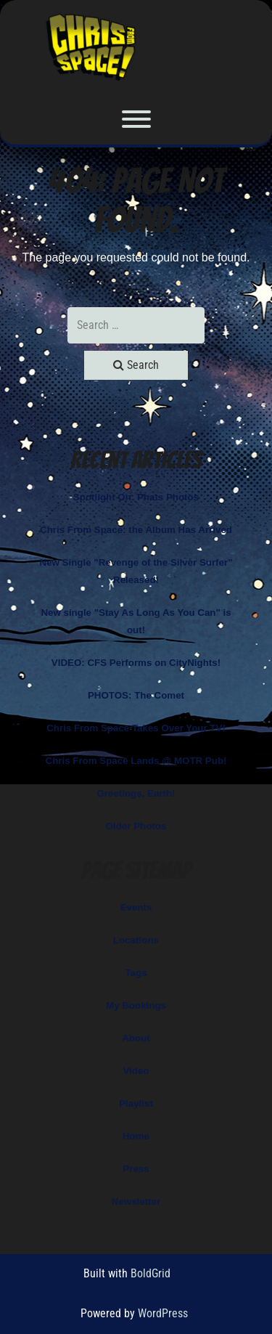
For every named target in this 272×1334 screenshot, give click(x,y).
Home (136, 1136)
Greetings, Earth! (135, 793)
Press (136, 1168)
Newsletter (136, 1201)
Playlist (136, 1103)
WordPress (163, 1313)
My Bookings (136, 1005)
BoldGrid (150, 1273)
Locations (136, 940)
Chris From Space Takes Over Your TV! (136, 728)
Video (136, 1070)
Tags (136, 972)
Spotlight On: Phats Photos (136, 497)
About (136, 1038)
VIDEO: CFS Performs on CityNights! (136, 662)
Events (136, 907)
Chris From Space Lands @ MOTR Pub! (136, 760)
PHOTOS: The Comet (136, 695)
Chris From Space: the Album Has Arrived (136, 529)
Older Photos (136, 826)
